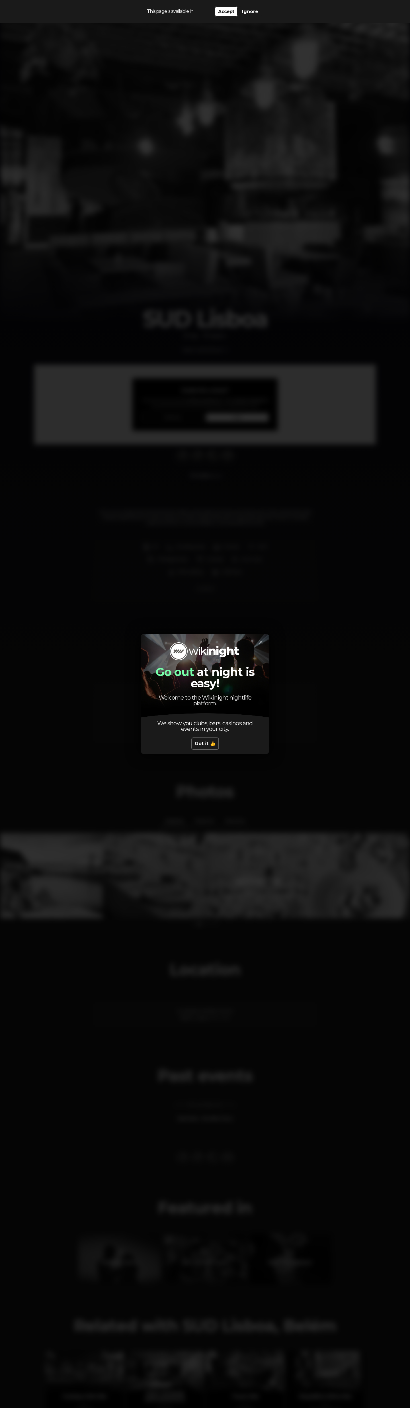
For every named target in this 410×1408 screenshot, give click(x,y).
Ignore (250, 11)
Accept (226, 11)
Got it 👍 (205, 743)
